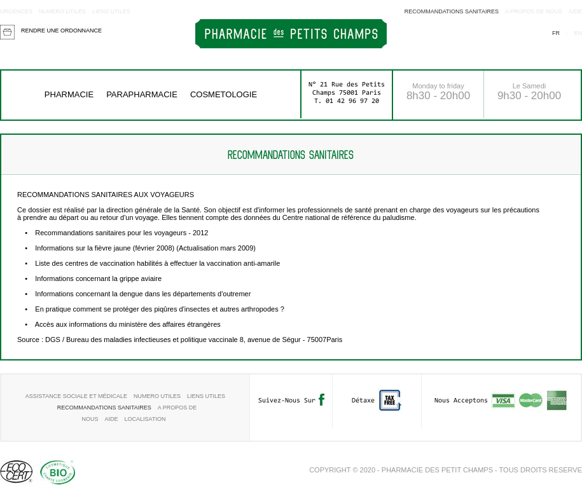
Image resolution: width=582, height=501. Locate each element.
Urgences (16, 11)
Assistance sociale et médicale (76, 396)
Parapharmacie (141, 94)
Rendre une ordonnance (61, 30)
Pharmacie (69, 94)
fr (556, 33)
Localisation (145, 419)
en (578, 33)
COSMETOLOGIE (223, 94)
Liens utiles (111, 11)
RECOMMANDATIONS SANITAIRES (452, 11)
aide (575, 11)
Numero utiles (62, 11)
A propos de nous (533, 11)
